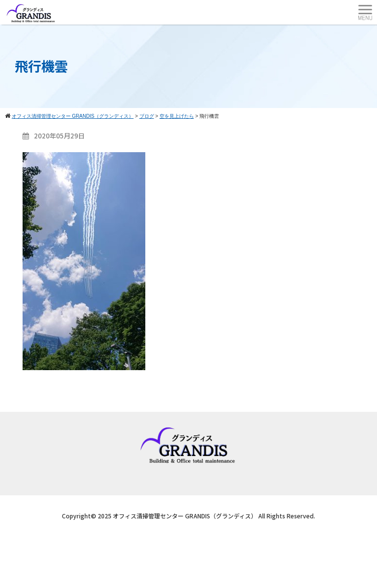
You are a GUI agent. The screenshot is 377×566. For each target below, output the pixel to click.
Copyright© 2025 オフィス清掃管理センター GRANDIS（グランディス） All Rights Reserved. (188, 516)
